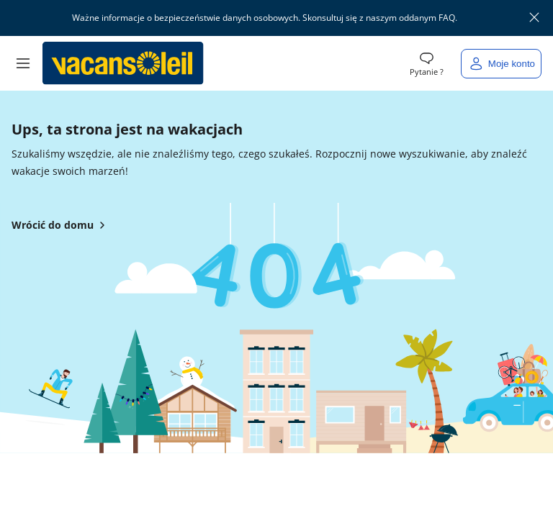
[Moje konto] (501, 63)
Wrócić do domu (61, 225)
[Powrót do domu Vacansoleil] (123, 63)
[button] (23, 63)
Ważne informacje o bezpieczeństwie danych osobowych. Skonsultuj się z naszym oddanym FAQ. (265, 18)
